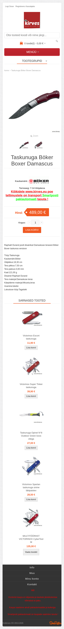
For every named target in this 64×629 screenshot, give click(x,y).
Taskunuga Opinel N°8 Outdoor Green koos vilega (31, 435)
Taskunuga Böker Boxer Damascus (26, 70)
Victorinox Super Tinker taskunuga (31, 386)
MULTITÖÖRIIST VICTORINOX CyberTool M (31, 539)
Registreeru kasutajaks (25, 6)
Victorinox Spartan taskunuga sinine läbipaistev (31, 487)
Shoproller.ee (55, 623)
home (6, 70)
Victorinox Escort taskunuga (31, 337)
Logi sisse (9, 6)
